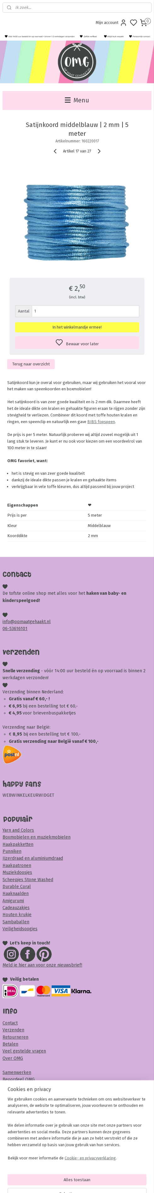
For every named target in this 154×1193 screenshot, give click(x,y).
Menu (77, 100)
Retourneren (15, 1037)
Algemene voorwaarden (26, 1093)
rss (113, 1181)
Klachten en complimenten (30, 1114)
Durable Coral (17, 886)
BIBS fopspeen (101, 421)
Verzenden (13, 1030)
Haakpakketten (18, 844)
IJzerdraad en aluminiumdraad (33, 858)
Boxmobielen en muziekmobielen (37, 837)
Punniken (12, 851)
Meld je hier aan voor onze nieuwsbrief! (42, 965)
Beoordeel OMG (19, 1079)
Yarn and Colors (18, 830)
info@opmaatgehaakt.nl (27, 621)
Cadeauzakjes (16, 907)
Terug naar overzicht (31, 364)
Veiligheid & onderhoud (26, 1129)
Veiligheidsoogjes (20, 929)
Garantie (11, 1107)
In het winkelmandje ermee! (77, 326)
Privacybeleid (16, 1100)
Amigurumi (13, 900)
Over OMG (13, 1058)
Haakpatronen (17, 865)
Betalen (10, 1044)
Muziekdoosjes (17, 872)
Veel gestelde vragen (24, 1051)
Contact (10, 1023)
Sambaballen (16, 922)
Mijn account (111, 22)
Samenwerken (17, 1072)
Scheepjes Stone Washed (28, 879)
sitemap (100, 1181)
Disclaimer (13, 1121)
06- (6, 628)
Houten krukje (17, 914)
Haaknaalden (16, 893)
